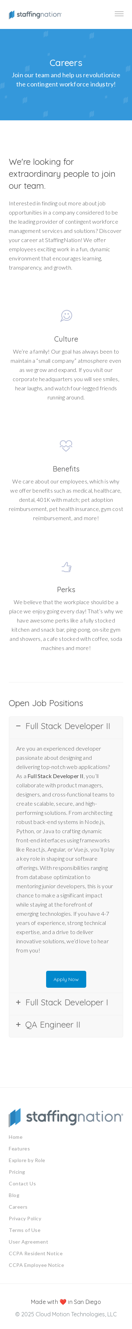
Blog (14, 1195)
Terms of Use (24, 1230)
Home (16, 1137)
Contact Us (22, 1183)
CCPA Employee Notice (36, 1265)
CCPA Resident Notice (36, 1253)
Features (19, 1148)
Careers (18, 1207)
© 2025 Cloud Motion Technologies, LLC (66, 1314)
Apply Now (66, 979)
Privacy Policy (25, 1218)
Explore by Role (27, 1160)
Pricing (17, 1172)
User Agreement (28, 1242)
